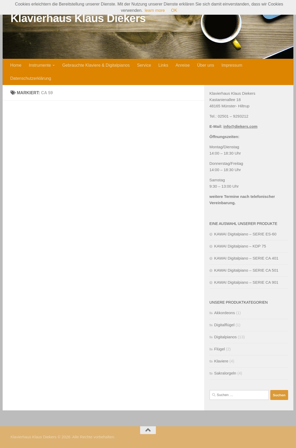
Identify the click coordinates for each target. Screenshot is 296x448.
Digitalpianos (225, 337)
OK (174, 10)
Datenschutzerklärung (30, 78)
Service (144, 65)
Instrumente (40, 65)
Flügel (219, 349)
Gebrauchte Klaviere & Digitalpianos (96, 65)
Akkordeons (224, 312)
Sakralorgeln (225, 373)
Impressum (231, 65)
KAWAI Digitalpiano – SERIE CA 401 (246, 258)
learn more (155, 10)
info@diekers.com (240, 126)
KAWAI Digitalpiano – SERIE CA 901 (246, 282)
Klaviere (221, 361)
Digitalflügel (224, 325)
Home (16, 65)
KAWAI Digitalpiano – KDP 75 (240, 246)
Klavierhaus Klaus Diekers (78, 18)
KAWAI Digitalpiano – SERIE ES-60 (245, 234)
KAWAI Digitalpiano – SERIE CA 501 (246, 270)
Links (163, 65)
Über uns (205, 65)
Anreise (183, 65)
